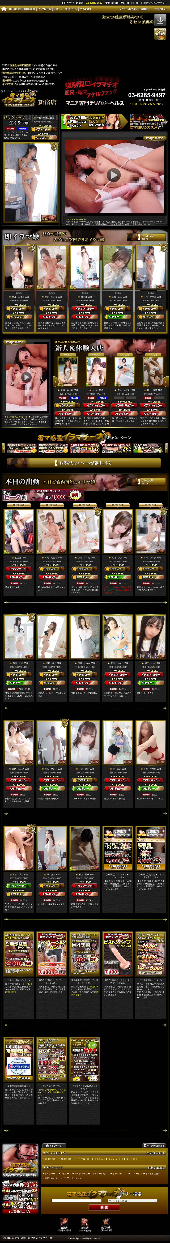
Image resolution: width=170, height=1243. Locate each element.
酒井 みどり (123, 390)
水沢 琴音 (18, 874)
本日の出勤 (50, 1159)
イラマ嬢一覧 (83, 1159)
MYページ (135, 1173)
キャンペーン (114, 1159)
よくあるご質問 (153, 1173)
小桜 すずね (43, 118)
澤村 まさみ (84, 663)
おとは (84, 297)
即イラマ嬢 (80, 1173)
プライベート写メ (98, 1173)
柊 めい (117, 769)
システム (99, 1159)
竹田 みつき (18, 297)
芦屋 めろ (18, 663)
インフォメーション (72, 1178)
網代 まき (150, 663)
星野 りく (51, 663)
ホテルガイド (119, 1173)
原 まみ (51, 874)
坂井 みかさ (18, 769)
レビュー (65, 1173)
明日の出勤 (66, 1159)
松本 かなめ (150, 769)
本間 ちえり (51, 297)
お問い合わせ (51, 1178)
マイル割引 (131, 1159)
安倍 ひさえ (117, 663)
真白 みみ (117, 297)
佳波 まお (84, 769)
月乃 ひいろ (51, 769)
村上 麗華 (152, 390)
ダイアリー (50, 1173)
